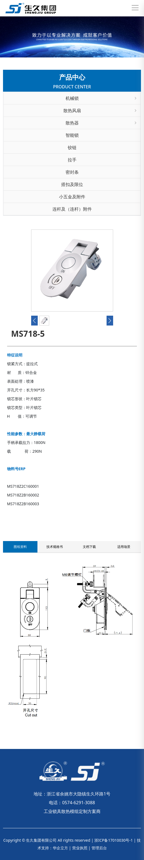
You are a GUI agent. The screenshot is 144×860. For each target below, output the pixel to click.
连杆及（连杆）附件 (72, 209)
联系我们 (16, 511)
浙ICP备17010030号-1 (113, 840)
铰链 (72, 147)
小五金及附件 (72, 197)
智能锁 (72, 135)
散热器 (101, 123)
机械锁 (101, 98)
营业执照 (79, 847)
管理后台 (99, 847)
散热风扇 (100, 110)
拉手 (72, 160)
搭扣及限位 (72, 184)
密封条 (72, 172)
